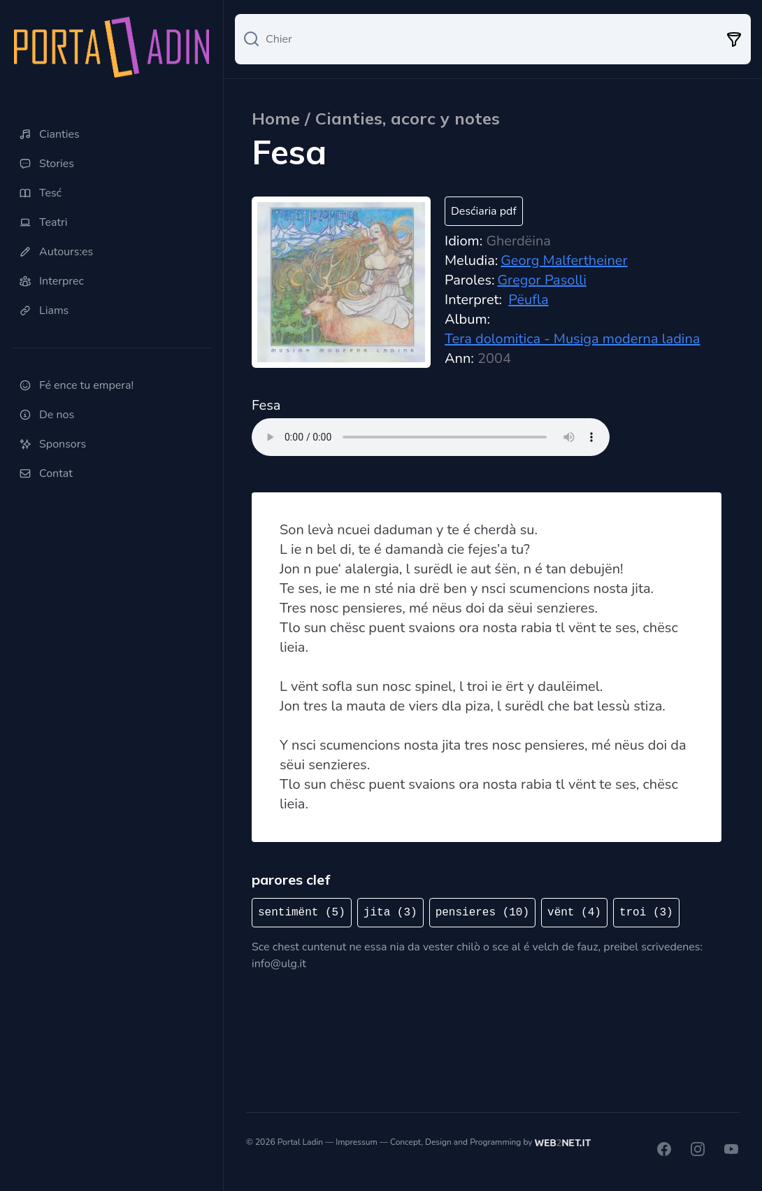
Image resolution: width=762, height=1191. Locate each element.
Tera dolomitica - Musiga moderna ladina (572, 338)
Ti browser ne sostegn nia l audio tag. (431, 437)
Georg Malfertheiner (564, 260)
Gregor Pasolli (542, 280)
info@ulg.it (279, 963)
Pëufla (528, 299)
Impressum (357, 1142)
